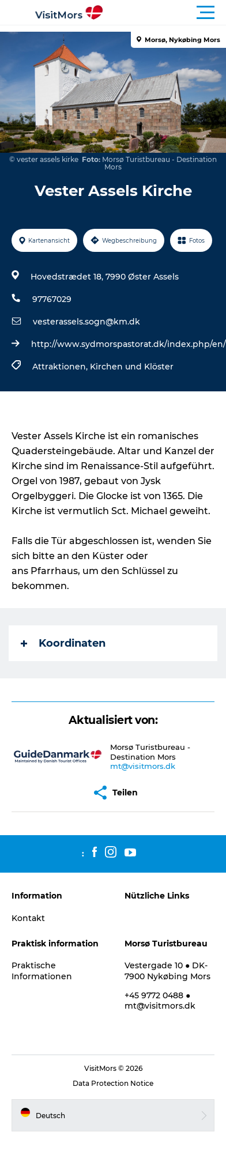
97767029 (51, 299)
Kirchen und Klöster (132, 366)
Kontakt (28, 918)
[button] (164, 13)
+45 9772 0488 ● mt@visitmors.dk (160, 1000)
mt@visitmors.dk (142, 766)
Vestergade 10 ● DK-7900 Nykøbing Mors (167, 970)
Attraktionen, (61, 366)
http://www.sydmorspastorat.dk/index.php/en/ (128, 344)
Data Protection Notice (113, 1083)
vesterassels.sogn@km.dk (86, 321)
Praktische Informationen (42, 970)
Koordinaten (63, 643)
